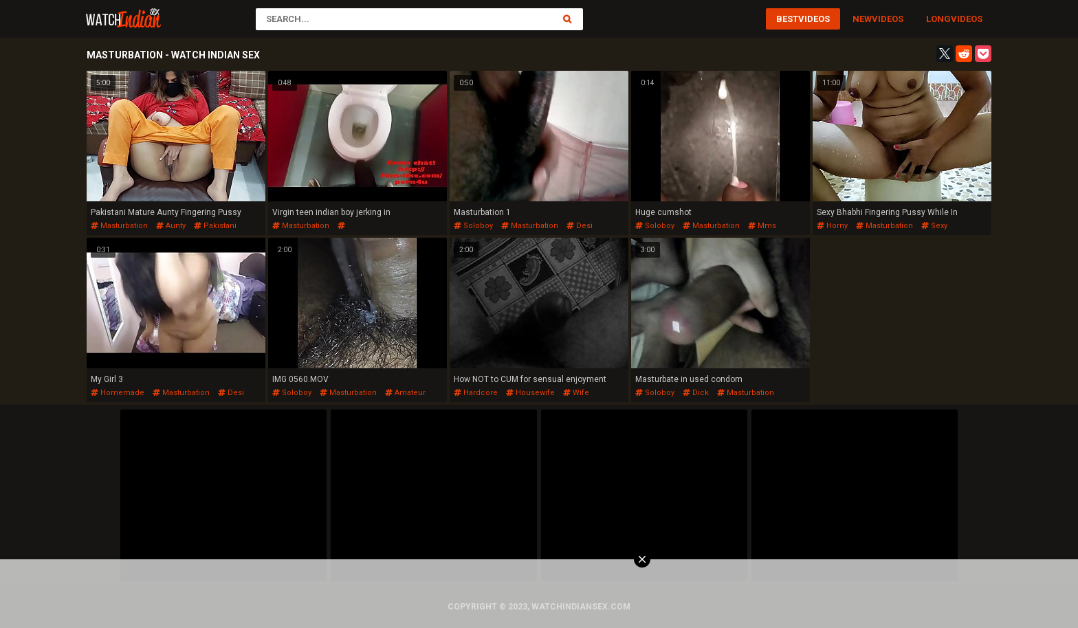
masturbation (119, 225)
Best (787, 19)
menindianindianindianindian (326, 230)
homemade (117, 392)
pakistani (215, 225)
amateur (405, 392)
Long (938, 19)
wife (576, 392)
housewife (530, 392)
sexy (934, 225)
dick (696, 392)
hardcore (476, 392)
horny (832, 225)
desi (579, 225)
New (862, 19)
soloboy (473, 225)
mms (762, 225)
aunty (171, 225)
